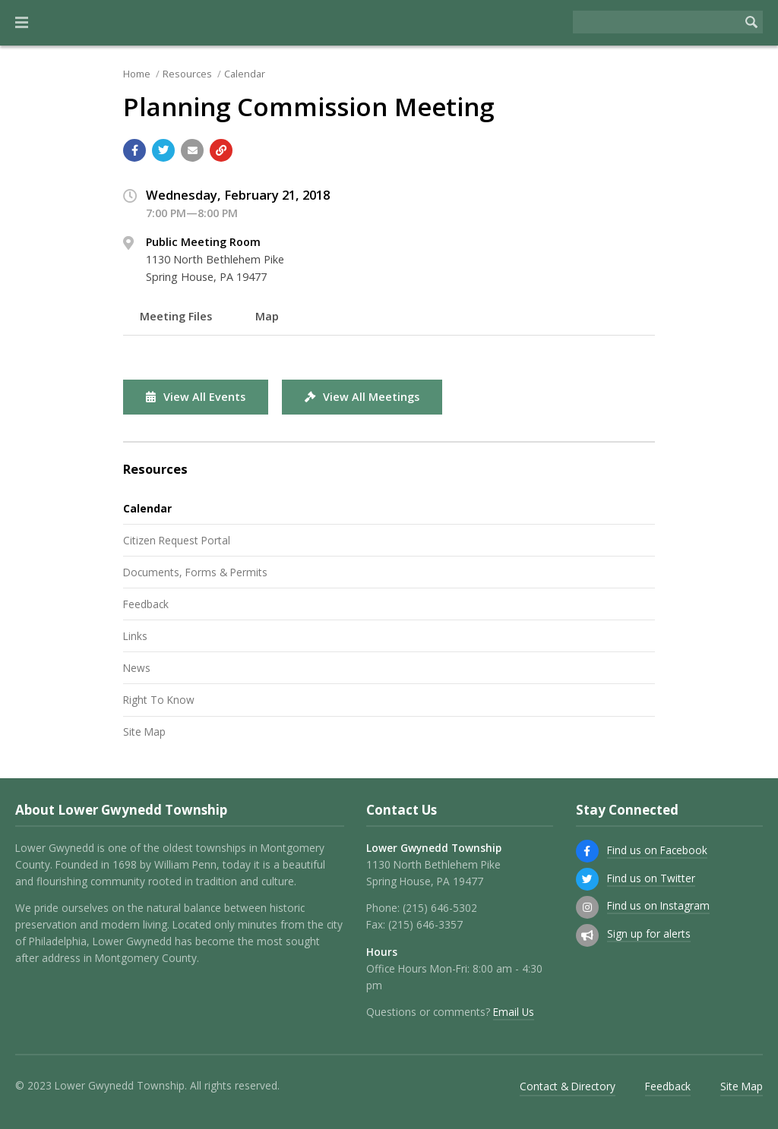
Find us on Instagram (658, 905)
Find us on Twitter (651, 878)
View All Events (195, 396)
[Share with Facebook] (134, 150)
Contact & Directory (567, 1086)
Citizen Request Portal (176, 540)
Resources (187, 73)
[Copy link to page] (221, 150)
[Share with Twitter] (163, 150)
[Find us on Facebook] (587, 851)
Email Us (513, 1011)
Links (135, 636)
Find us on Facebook (657, 850)
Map (267, 316)
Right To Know (158, 699)
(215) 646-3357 (425, 924)
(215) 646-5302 (440, 907)
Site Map (144, 731)
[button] (21, 23)
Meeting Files (176, 316)
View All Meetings (362, 396)
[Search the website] (656, 22)
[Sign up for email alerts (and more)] (587, 935)
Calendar (244, 73)
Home (136, 73)
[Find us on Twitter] (587, 879)
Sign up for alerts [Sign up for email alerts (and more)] (649, 933)
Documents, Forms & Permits (195, 572)
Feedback (146, 604)
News (136, 668)
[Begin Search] (751, 22)
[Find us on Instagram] (587, 907)
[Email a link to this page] (192, 150)
